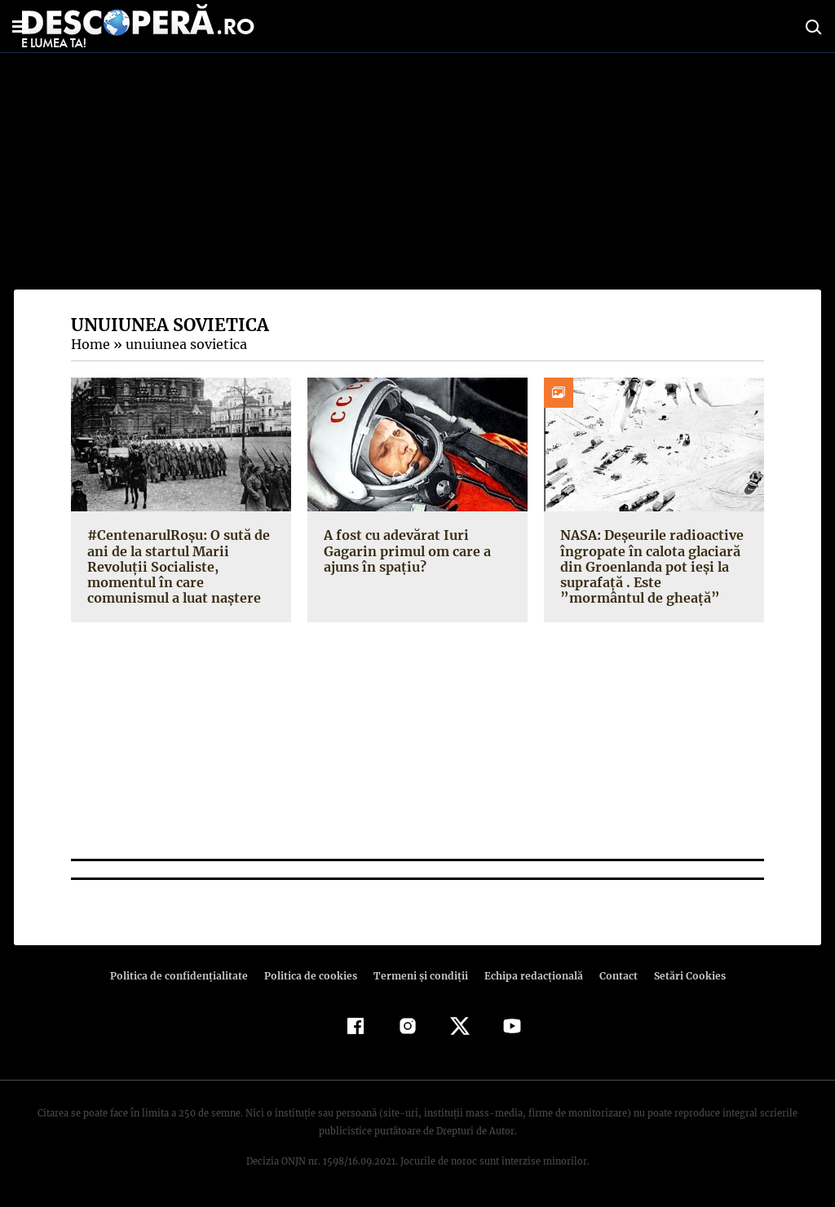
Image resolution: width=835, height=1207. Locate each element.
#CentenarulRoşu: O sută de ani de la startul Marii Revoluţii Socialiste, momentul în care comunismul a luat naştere (177, 566)
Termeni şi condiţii (418, 976)
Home (89, 344)
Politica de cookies (312, 976)
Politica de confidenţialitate (186, 976)
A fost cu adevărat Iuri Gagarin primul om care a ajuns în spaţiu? (405, 550)
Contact (611, 976)
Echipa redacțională (528, 976)
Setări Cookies (681, 976)
